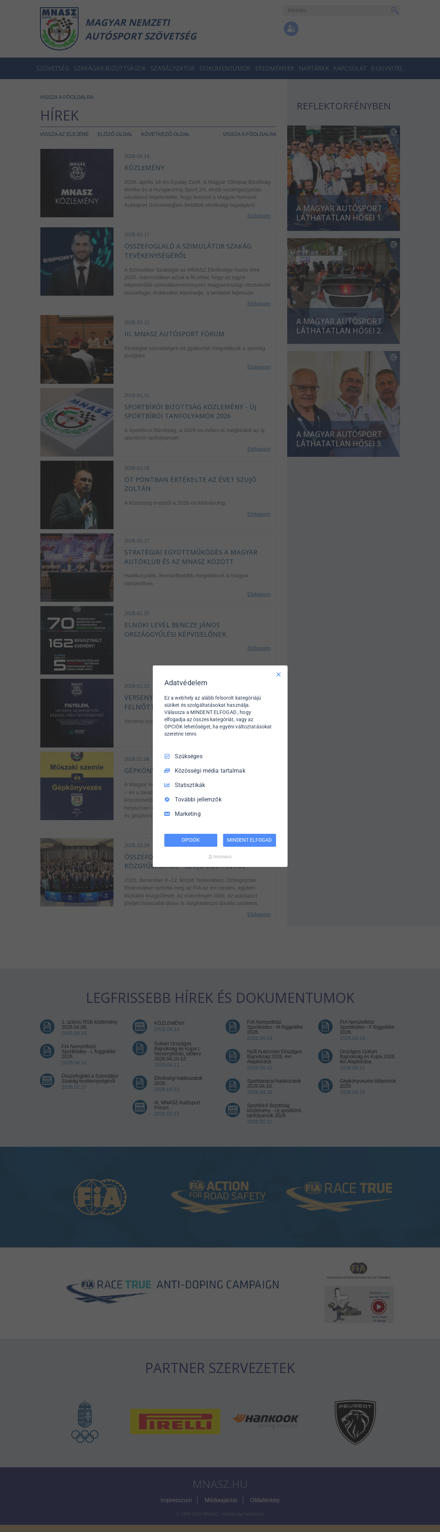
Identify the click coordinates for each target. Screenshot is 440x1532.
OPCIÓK (191, 840)
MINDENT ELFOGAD (249, 840)
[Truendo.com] (220, 857)
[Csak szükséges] (279, 674)
